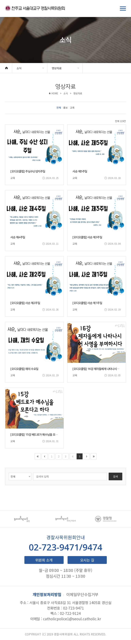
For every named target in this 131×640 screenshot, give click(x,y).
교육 (72, 107)
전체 (58, 107)
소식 (19, 68)
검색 (115, 476)
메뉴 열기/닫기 (123, 8)
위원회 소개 (44, 560)
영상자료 (56, 68)
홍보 (65, 107)
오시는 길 (87, 560)
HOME (54, 93)
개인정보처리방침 (47, 594)
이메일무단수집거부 (82, 594)
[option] (25, 519)
